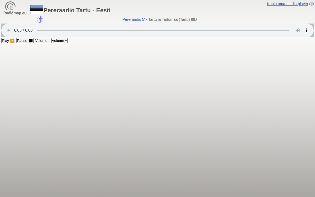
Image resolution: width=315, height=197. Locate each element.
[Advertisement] (157, 84)
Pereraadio (134, 19)
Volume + (59, 41)
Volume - (42, 41)
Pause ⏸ (25, 41)
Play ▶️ (8, 41)
